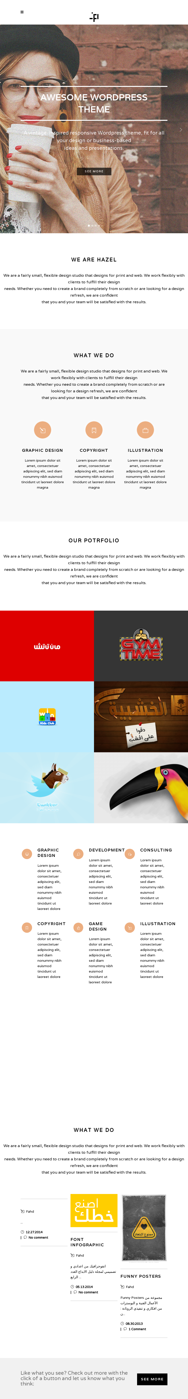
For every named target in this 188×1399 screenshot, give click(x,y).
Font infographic (87, 1242)
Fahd (27, 1211)
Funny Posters (140, 1276)
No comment (36, 1238)
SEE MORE (152, 1379)
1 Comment (135, 1329)
